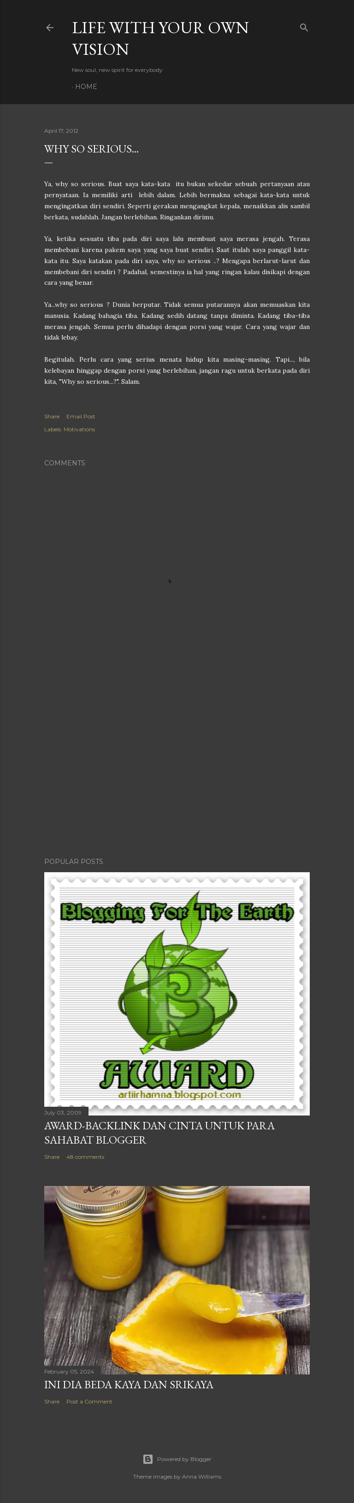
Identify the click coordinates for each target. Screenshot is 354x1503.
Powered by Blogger (177, 1459)
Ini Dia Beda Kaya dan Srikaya (128, 1384)
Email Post (80, 416)
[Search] (304, 26)
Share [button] (51, 416)
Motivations (79, 429)
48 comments (85, 1156)
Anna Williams (201, 1476)
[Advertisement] (177, 769)
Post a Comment (89, 1401)
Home (86, 86)
